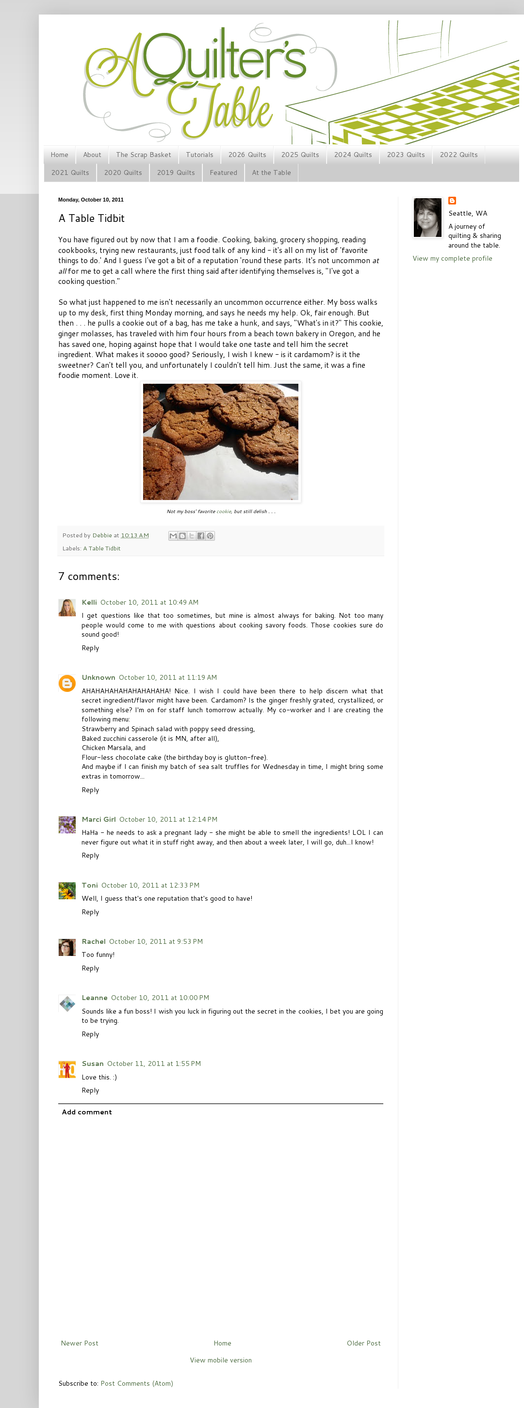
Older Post (363, 1343)
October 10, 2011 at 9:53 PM (156, 941)
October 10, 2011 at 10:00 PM (160, 997)
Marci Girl (99, 819)
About (92, 154)
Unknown (98, 677)
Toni (90, 885)
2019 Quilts (176, 172)
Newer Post (79, 1343)
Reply (90, 648)
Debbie (103, 535)
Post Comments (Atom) (136, 1383)
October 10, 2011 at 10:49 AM (149, 602)
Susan (93, 1063)
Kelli (89, 602)
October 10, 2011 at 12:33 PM (150, 885)
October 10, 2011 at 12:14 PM (168, 819)
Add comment (87, 1112)
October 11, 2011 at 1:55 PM (154, 1063)
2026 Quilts (247, 154)
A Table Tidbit (102, 548)
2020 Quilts (123, 172)
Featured (223, 172)
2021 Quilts (70, 172)
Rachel (94, 941)
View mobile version (221, 1360)
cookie (223, 511)
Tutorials (199, 154)
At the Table (271, 172)
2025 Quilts (300, 154)
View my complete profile (452, 258)
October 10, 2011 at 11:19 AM (167, 677)
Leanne (95, 997)
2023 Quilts (406, 154)
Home (59, 154)
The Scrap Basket (143, 154)
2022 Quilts (459, 154)
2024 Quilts (353, 154)
